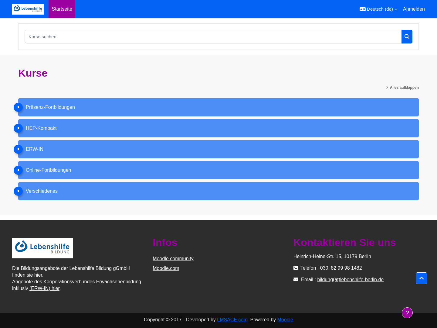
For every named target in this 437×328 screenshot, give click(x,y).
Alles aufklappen (404, 87)
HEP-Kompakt (41, 128)
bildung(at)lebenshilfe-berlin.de (350, 279)
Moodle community (173, 258)
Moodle (285, 319)
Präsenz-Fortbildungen (50, 107)
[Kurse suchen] (213, 36)
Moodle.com (166, 268)
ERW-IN (34, 149)
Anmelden (414, 9)
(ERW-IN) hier (44, 288)
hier (38, 275)
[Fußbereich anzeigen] (407, 312)
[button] (378, 9)
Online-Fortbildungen (48, 170)
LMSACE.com (232, 319)
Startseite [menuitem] (62, 9)
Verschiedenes (42, 191)
